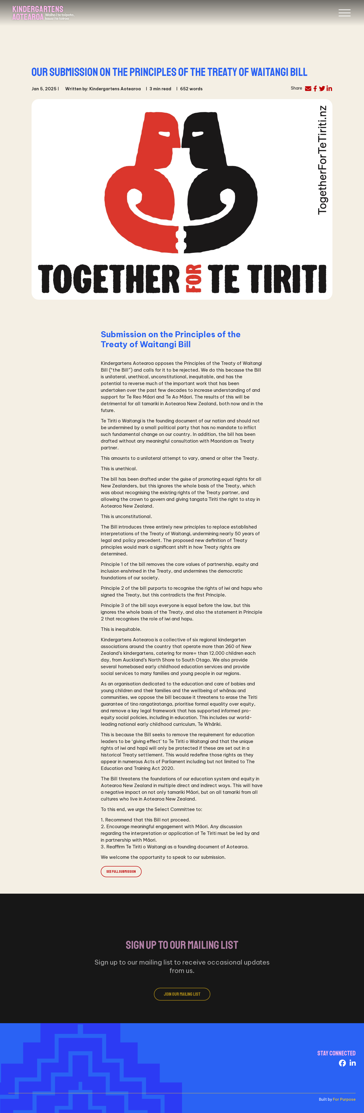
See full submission (121, 871)
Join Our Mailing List (182, 1000)
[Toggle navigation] (344, 12)
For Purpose (344, 1099)
